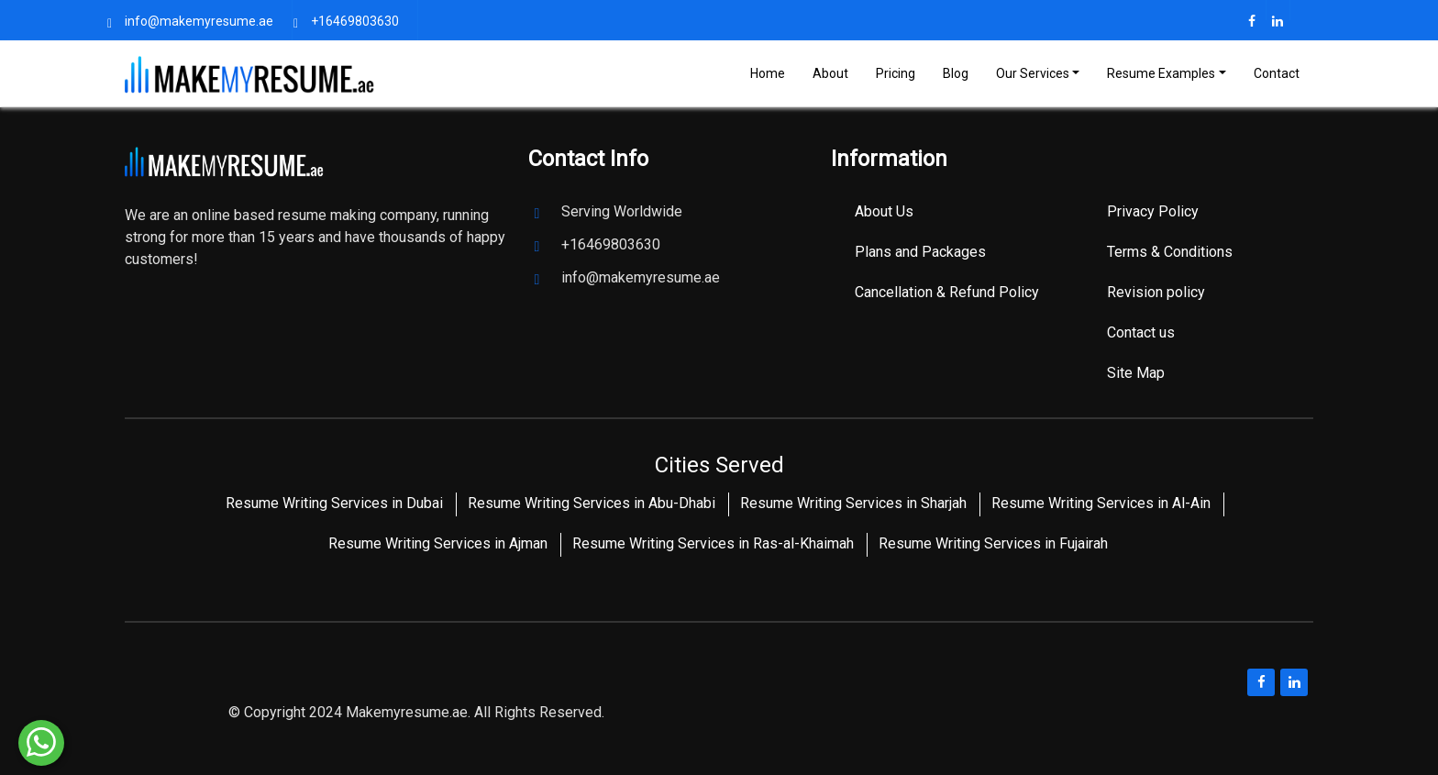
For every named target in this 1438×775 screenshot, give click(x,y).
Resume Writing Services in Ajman (438, 543)
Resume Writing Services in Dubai (334, 503)
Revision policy (1156, 292)
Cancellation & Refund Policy (947, 292)
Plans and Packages (920, 251)
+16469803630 (355, 21)
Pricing (895, 73)
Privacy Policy (1153, 211)
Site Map (1136, 373)
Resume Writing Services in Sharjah (853, 503)
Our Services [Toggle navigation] (1032, 73)
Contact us (1141, 332)
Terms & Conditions (1170, 251)
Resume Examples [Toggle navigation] (1161, 73)
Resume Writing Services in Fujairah (993, 543)
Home (767, 73)
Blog (955, 73)
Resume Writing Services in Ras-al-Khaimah (713, 543)
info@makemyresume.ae (199, 21)
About (830, 73)
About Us (884, 211)
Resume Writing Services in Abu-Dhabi (591, 503)
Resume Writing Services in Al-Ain (1101, 503)
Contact (1277, 73)
